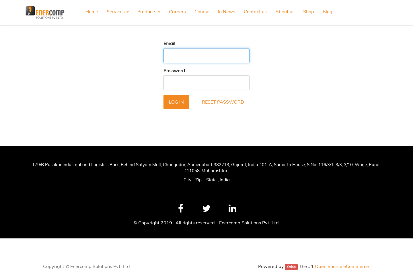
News (12, 244)
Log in (176, 102)
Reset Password (223, 102)
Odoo (291, 267)
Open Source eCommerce (342, 266)
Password (174, 70)
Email (169, 43)
